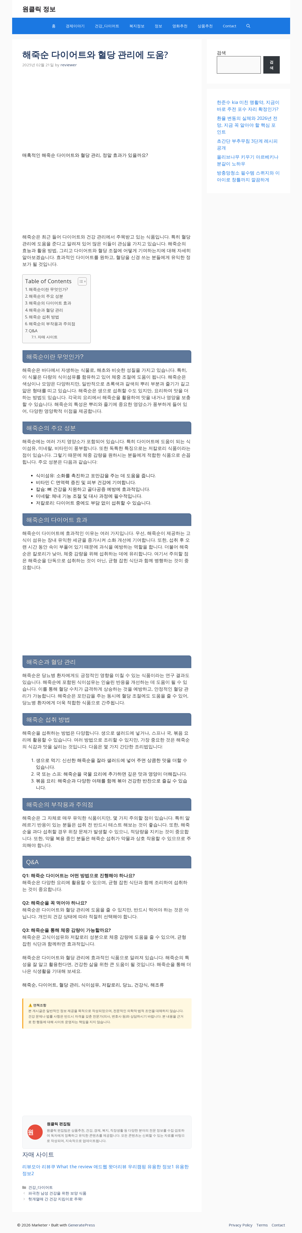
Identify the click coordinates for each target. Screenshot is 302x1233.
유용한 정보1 (160, 1166)
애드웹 (100, 1166)
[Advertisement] (107, 107)
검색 (221, 53)
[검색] (271, 65)
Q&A (33, 331)
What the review (74, 1166)
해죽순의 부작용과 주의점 (52, 323)
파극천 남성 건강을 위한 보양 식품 (57, 1193)
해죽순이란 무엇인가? (48, 289)
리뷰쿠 (48, 1166)
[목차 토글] (79, 281)
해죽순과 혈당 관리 (46, 310)
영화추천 (180, 25)
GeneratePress (81, 1224)
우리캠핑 (137, 1166)
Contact (229, 25)
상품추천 (205, 25)
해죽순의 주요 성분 (46, 296)
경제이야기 (75, 25)
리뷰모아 (31, 1166)
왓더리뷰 (117, 1166)
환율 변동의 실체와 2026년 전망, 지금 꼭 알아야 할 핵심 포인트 (247, 125)
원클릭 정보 (39, 9)
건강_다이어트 (107, 25)
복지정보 (137, 25)
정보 (158, 25)
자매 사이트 (48, 336)
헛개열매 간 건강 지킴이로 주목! (55, 1198)
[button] (248, 26)
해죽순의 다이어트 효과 (50, 303)
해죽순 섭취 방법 (44, 317)
